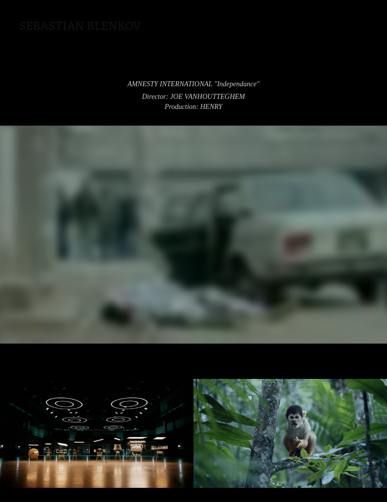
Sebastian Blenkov (80, 26)
